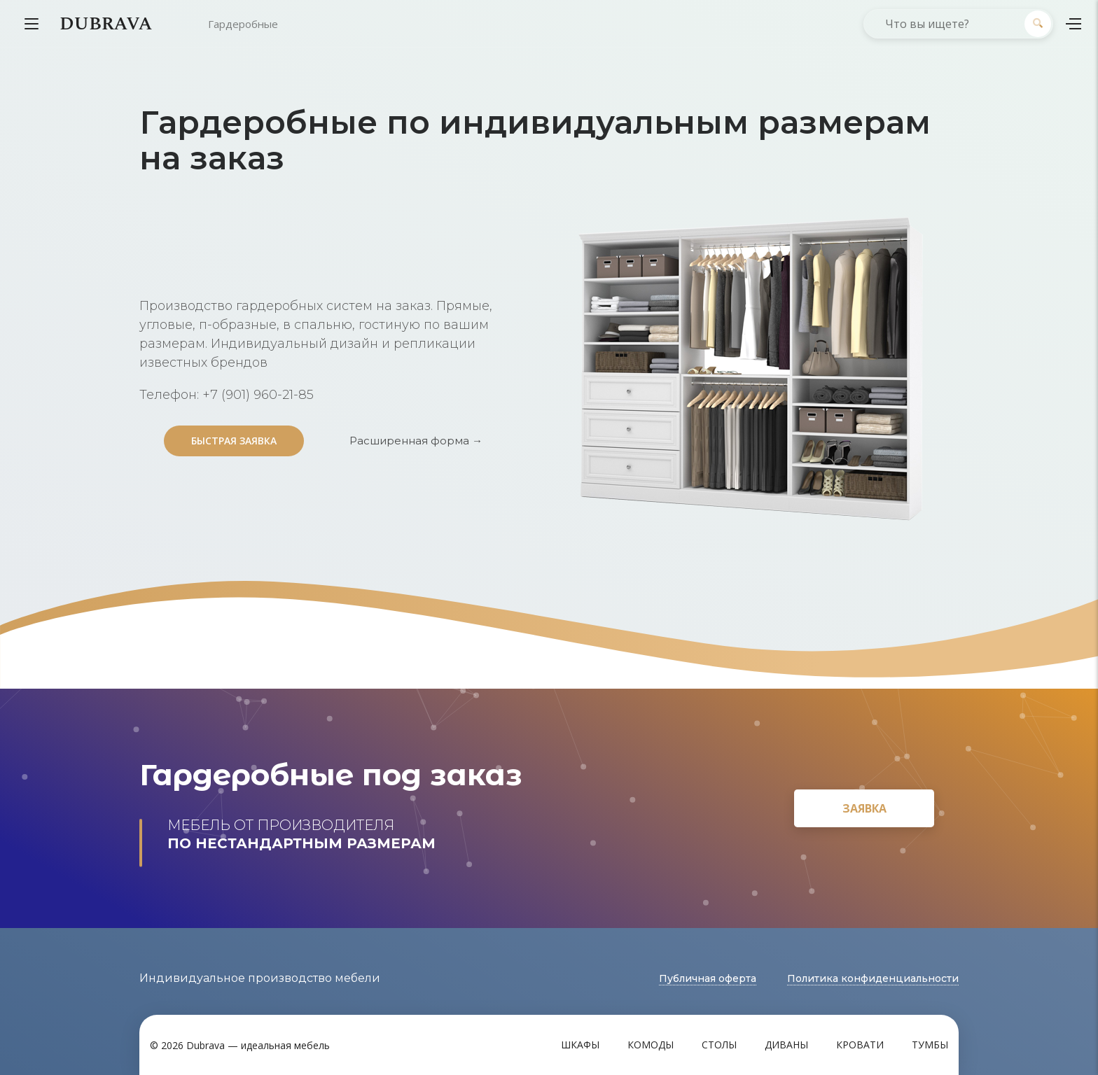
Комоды (650, 1044)
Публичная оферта (707, 978)
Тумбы (930, 1044)
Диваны (786, 1044)
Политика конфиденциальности (873, 978)
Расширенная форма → (415, 440)
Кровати (860, 1044)
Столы (719, 1044)
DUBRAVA (106, 24)
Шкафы (580, 1044)
